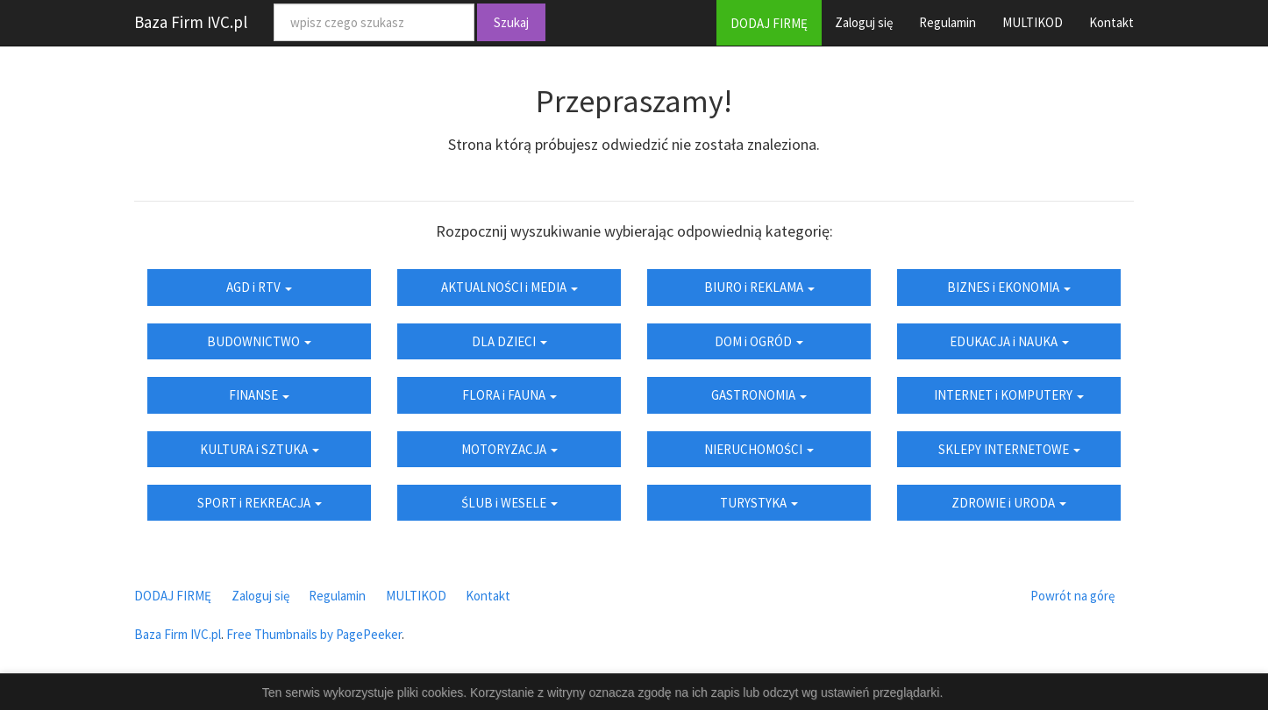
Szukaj (511, 22)
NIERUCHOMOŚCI (759, 449)
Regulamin (947, 22)
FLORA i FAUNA (509, 395)
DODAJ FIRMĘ (769, 23)
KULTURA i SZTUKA (259, 449)
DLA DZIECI (509, 341)
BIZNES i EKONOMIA (1009, 287)
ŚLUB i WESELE (509, 502)
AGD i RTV (259, 287)
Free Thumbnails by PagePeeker (314, 634)
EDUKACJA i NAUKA (1009, 341)
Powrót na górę (1072, 595)
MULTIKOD (1032, 22)
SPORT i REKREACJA (259, 502)
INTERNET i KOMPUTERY (1009, 395)
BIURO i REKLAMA (759, 287)
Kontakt (1111, 22)
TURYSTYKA (759, 502)
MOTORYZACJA (509, 449)
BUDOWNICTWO (259, 341)
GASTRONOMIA (759, 395)
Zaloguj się (864, 22)
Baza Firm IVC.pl (190, 21)
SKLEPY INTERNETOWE (1009, 449)
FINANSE (259, 395)
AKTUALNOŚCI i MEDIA (509, 287)
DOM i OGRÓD (759, 341)
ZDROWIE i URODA (1008, 502)
